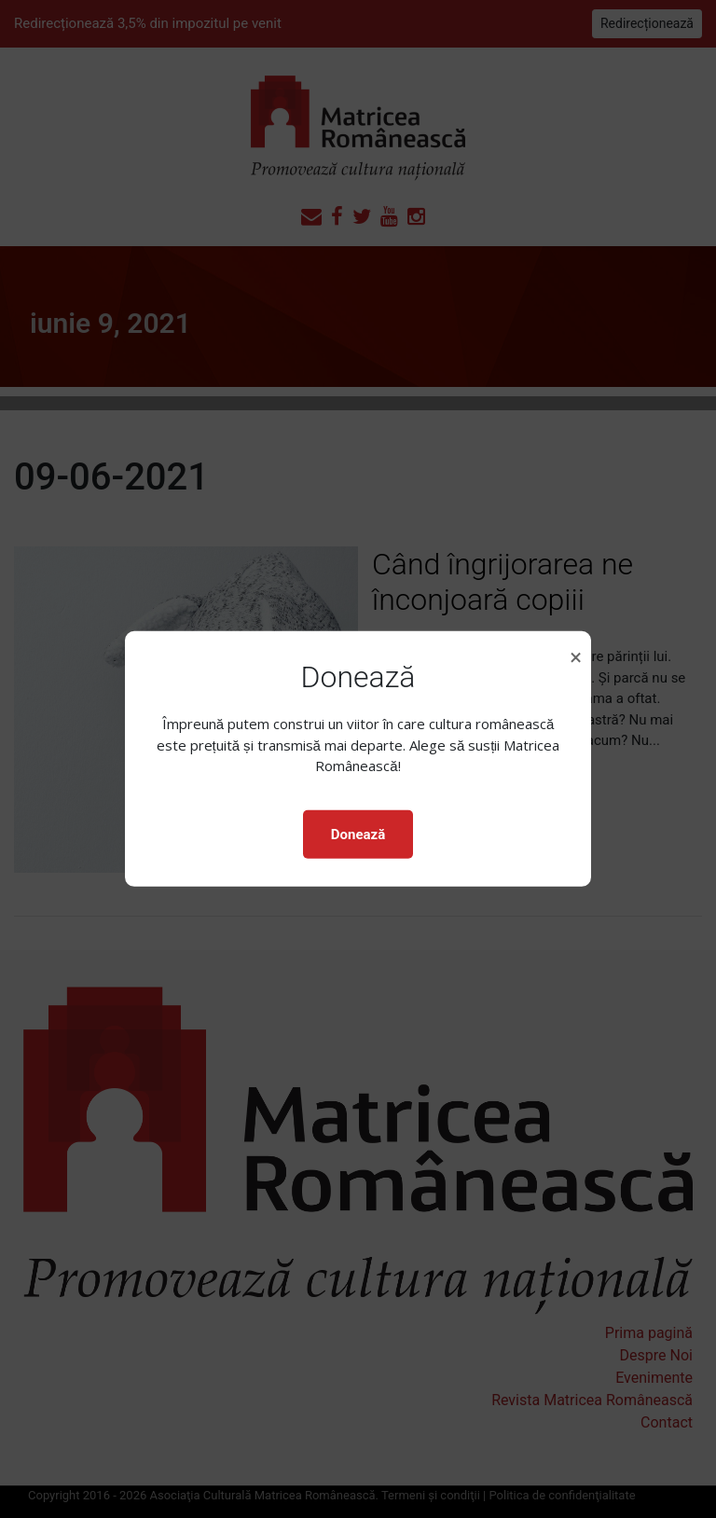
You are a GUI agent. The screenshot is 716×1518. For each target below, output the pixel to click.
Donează (358, 834)
